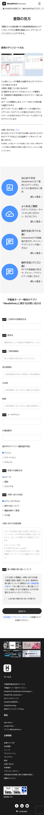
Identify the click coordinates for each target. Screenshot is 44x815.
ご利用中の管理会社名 (14, 319)
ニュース (7, 750)
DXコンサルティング (11, 698)
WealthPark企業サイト (13, 8)
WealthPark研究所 (11, 702)
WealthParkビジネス (32, 8)
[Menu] (39, 4)
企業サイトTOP (9, 743)
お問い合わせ (9, 764)
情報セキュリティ (10, 778)
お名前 (5, 383)
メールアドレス (10, 414)
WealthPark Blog (10, 706)
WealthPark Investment (13, 695)
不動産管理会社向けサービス (14, 684)
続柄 (4, 399)
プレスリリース (10, 753)
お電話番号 (7, 431)
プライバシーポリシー (21, 617)
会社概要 (7, 746)
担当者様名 (7, 367)
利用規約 (7, 617)
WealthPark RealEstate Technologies (18, 691)
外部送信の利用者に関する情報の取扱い (18, 775)
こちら (16, 130)
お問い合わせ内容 (12, 494)
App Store (8, 722)
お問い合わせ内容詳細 (11, 523)
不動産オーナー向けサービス (15, 688)
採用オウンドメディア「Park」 (14, 709)
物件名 (7, 335)
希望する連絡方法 (12, 470)
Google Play (9, 726)
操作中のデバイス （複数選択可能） (16, 446)
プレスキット (8, 757)
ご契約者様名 (10, 351)
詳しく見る (35, 197)
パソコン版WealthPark (13, 729)
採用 (5, 761)
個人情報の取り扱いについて (17, 569)
